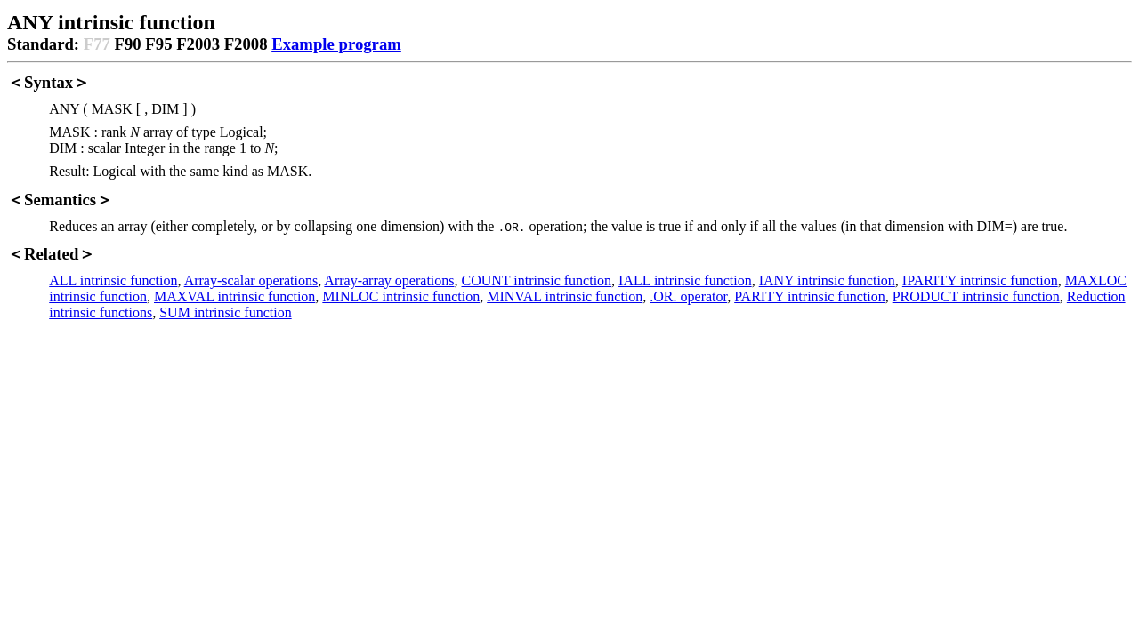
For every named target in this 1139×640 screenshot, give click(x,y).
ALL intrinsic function (113, 280)
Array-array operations (389, 280)
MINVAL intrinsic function (564, 296)
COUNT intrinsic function (537, 280)
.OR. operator (688, 296)
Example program (336, 44)
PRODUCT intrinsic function (976, 296)
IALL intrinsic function (685, 280)
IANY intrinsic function (827, 280)
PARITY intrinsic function (809, 296)
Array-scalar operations (251, 280)
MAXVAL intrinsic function (234, 296)
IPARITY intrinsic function (980, 280)
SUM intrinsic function (225, 312)
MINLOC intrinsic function (401, 296)
